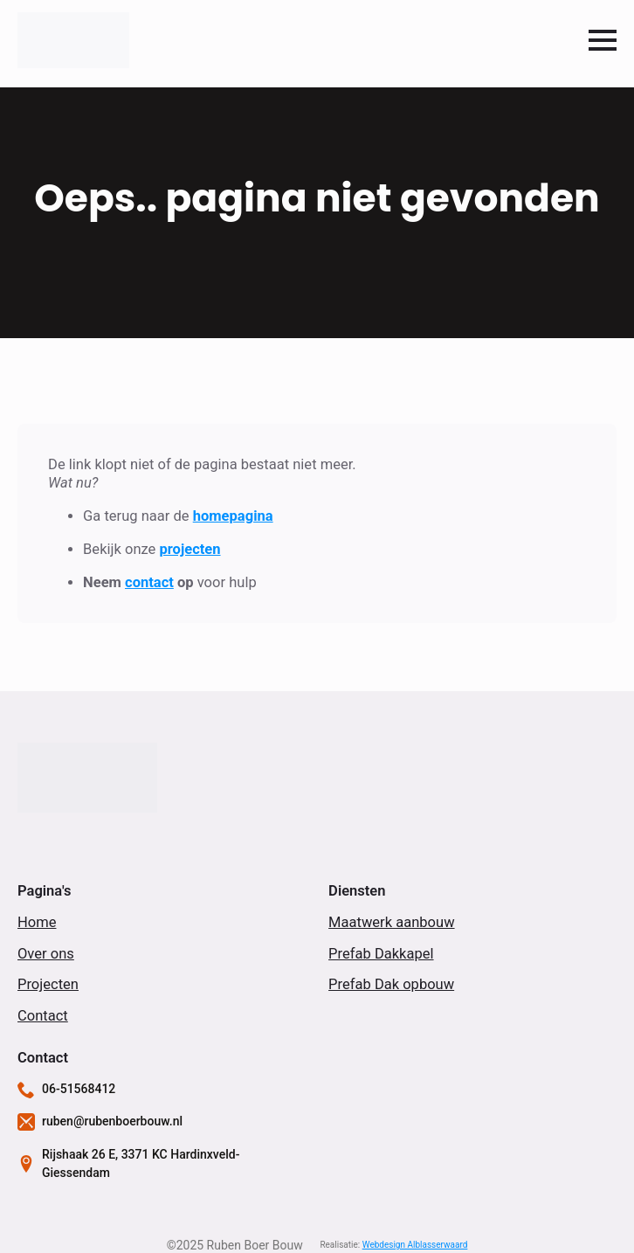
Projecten (48, 984)
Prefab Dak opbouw (391, 984)
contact (149, 582)
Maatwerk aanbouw (391, 922)
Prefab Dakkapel (380, 953)
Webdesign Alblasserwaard (415, 1245)
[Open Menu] (603, 40)
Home (36, 922)
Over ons (45, 953)
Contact (42, 1015)
